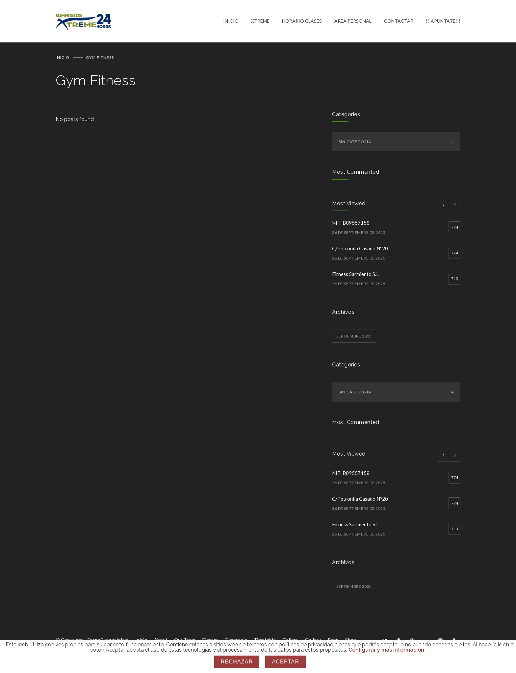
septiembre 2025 (354, 336)
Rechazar (237, 661)
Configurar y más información (386, 650)
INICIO (231, 21)
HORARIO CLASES (302, 21)
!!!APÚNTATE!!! (443, 21)
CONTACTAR (398, 21)
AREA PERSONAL (353, 21)
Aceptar (285, 661)
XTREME (260, 21)
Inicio (62, 57)
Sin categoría (396, 141)
